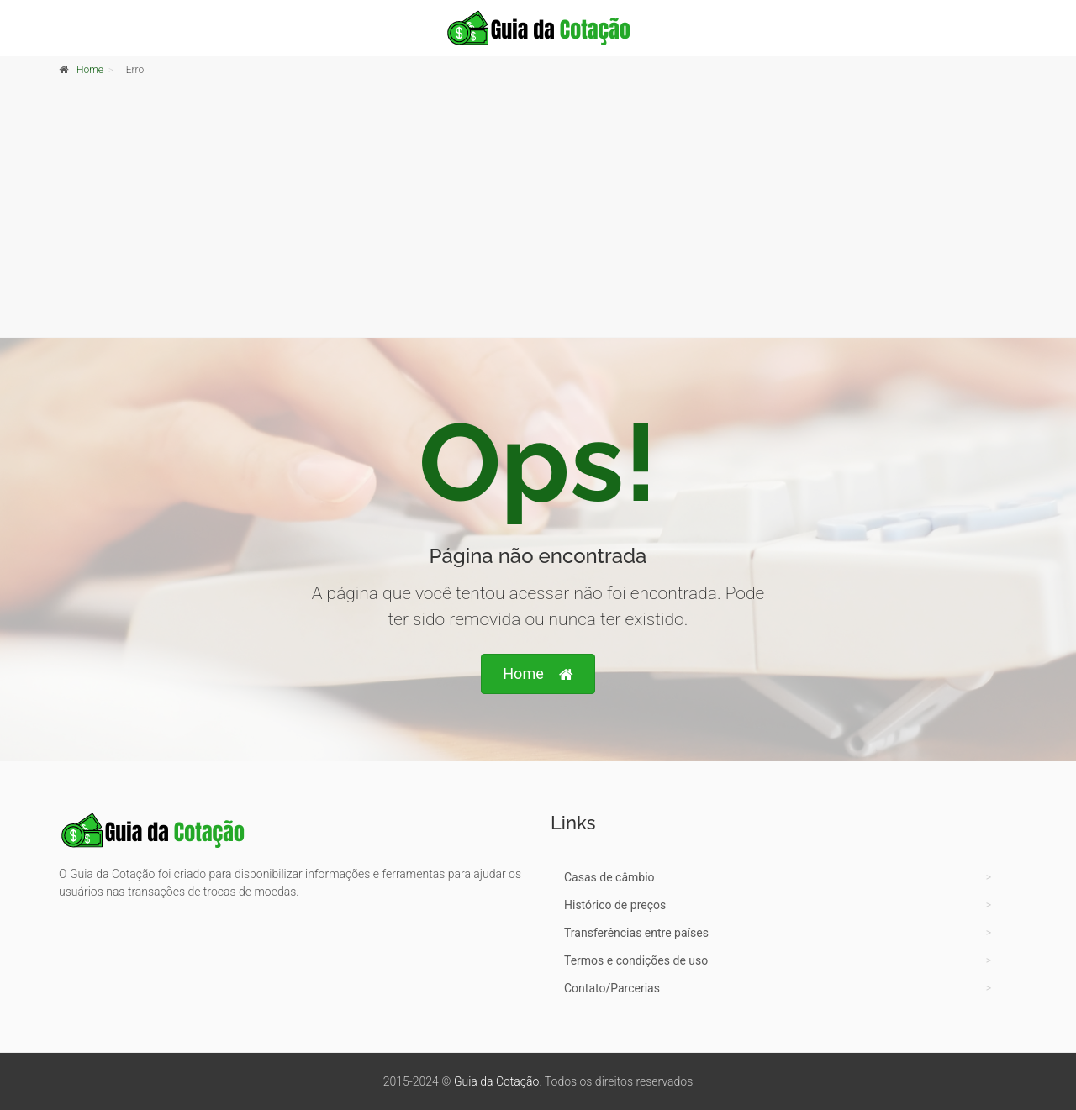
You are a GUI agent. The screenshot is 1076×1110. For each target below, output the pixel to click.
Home (89, 70)
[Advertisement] (538, 211)
